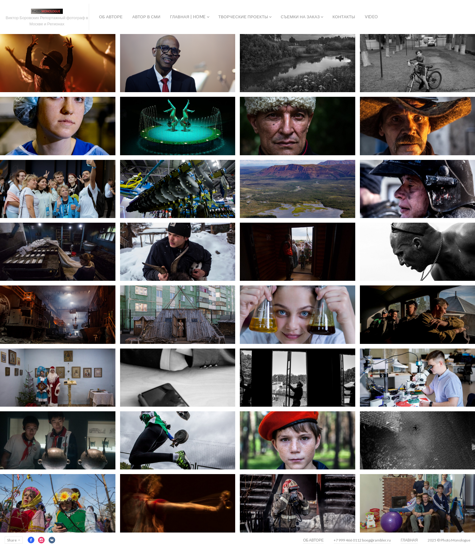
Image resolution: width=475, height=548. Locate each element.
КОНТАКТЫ (343, 16)
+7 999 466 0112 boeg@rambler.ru (362, 540)
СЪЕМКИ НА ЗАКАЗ (300, 16)
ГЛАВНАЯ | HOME (187, 16)
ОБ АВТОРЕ (111, 16)
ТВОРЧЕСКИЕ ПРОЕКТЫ (243, 16)
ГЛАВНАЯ (409, 540)
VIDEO (371, 16)
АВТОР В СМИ (146, 16)
